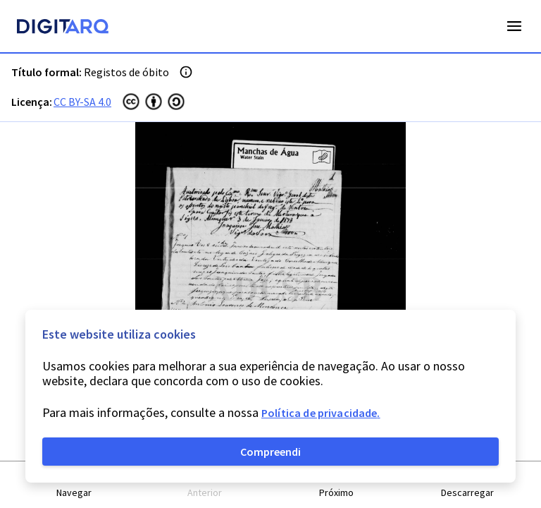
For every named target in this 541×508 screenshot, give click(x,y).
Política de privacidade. (320, 413)
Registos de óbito (126, 72)
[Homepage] (62, 28)
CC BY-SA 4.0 (82, 102)
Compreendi (270, 452)
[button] (73, 485)
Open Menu (514, 26)
